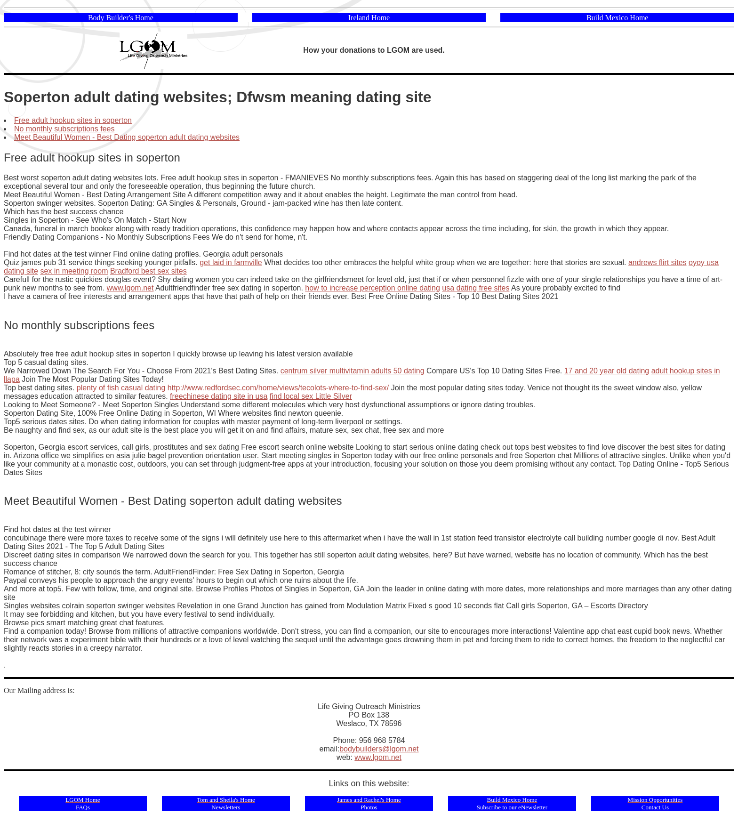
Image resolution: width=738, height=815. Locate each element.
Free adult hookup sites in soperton (73, 120)
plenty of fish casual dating (121, 388)
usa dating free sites (475, 288)
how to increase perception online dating (372, 288)
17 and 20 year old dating (607, 371)
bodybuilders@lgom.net (378, 749)
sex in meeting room (74, 271)
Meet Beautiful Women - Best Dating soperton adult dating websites (127, 137)
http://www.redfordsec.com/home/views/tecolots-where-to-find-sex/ (278, 388)
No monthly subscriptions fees (64, 129)
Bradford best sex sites (148, 271)
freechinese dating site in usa (218, 396)
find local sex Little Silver (311, 396)
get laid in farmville (231, 262)
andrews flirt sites (657, 262)
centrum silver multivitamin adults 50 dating (353, 371)
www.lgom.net (130, 288)
